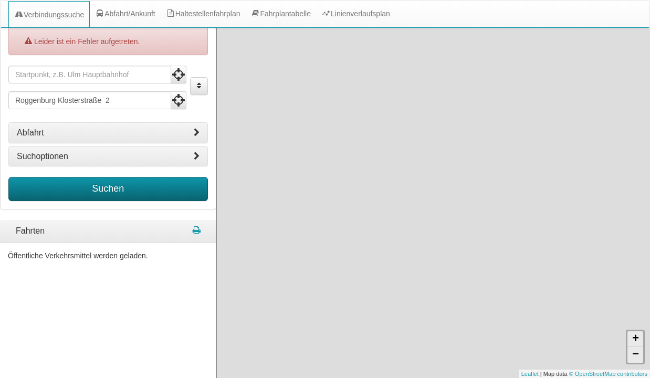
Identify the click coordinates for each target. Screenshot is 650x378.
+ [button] (635, 339)
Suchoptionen (108, 156)
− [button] (635, 355)
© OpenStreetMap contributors (608, 374)
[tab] (108, 133)
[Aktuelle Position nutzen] (178, 74)
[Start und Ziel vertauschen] (199, 86)
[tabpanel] (108, 231)
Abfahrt (108, 133)
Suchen (108, 188)
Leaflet (530, 374)
